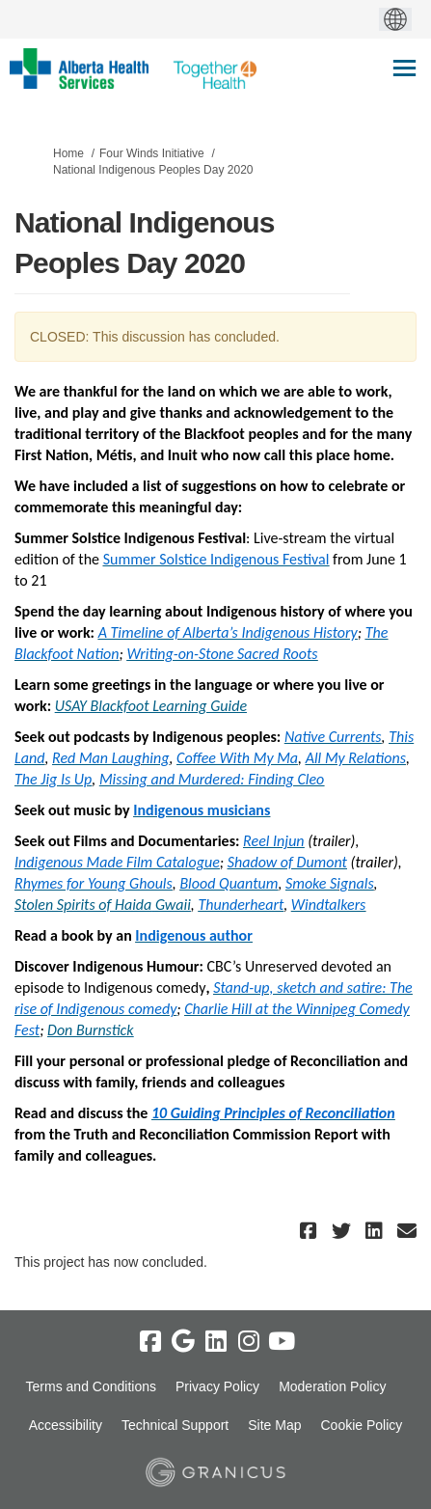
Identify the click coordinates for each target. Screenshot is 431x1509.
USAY (71, 706)
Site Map (274, 1425)
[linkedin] (216, 1342)
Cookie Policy (361, 1425)
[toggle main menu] (404, 68)
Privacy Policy (217, 1386)
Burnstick (105, 1030)
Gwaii (173, 904)
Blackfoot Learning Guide (167, 706)
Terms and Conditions (91, 1386)
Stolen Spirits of (64, 904)
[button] (311, 1231)
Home (68, 153)
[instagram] (248, 1342)
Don (61, 1030)
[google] (183, 1342)
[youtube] (281, 1342)
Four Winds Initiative (151, 153)
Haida (133, 904)
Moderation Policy (332, 1386)
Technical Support (175, 1425)
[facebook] (150, 1342)
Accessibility (65, 1425)
